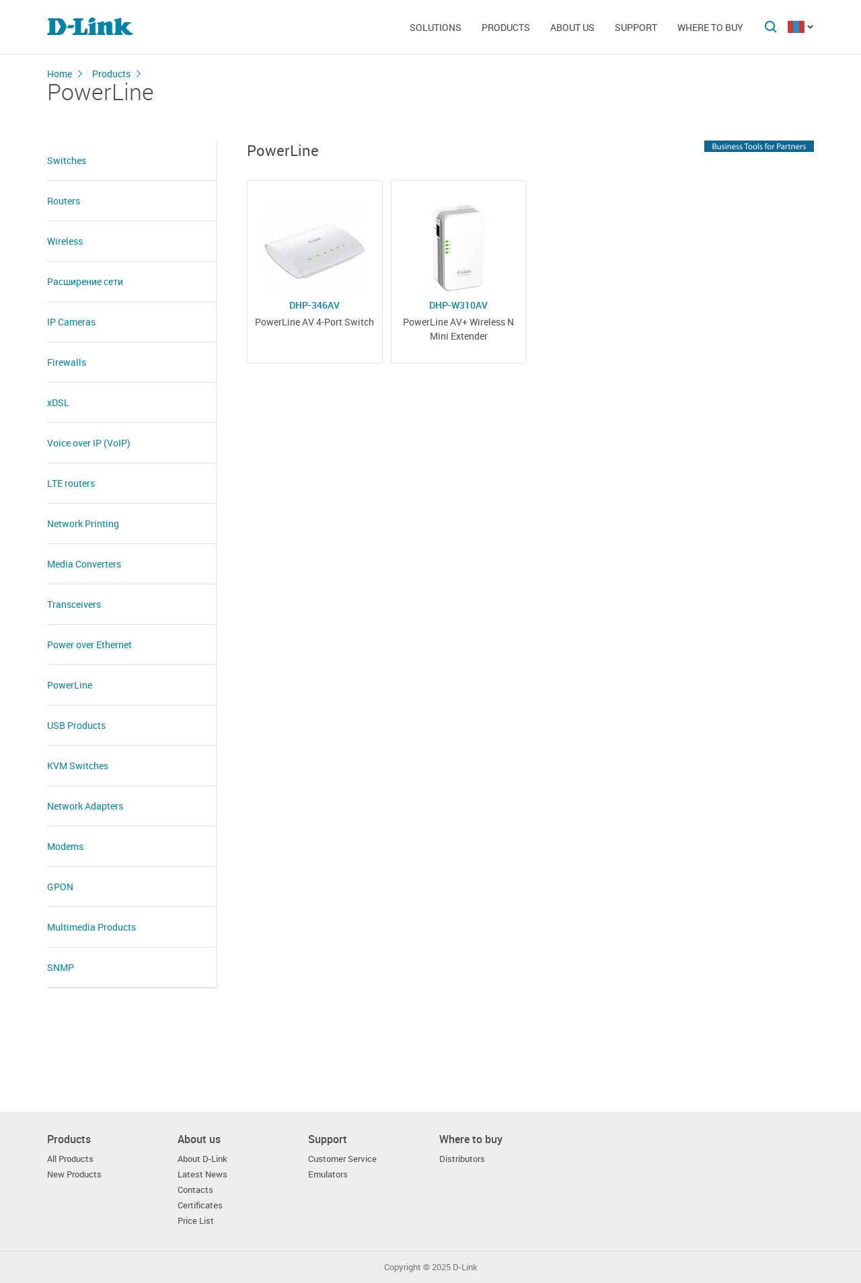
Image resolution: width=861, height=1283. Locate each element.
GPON (60, 886)
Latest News (202, 1174)
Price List (196, 1221)
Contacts (195, 1190)
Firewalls (66, 362)
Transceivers (74, 604)
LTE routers (71, 483)
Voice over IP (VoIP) (88, 442)
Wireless (65, 241)
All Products (70, 1159)
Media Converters (84, 563)
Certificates (200, 1205)
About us (572, 27)
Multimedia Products (91, 927)
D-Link (465, 1267)
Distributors (462, 1159)
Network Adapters (85, 806)
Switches (66, 160)
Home (59, 73)
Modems (65, 846)
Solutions (435, 27)
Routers (63, 200)
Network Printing (83, 523)
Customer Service (342, 1159)
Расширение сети (85, 281)
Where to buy (710, 27)
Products (506, 27)
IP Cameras (71, 321)
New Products (74, 1174)
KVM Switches (77, 765)
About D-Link (202, 1159)
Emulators (328, 1174)
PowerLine (69, 684)
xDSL (58, 402)
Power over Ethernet (89, 644)
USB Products (76, 725)
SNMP (60, 967)
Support (636, 27)
